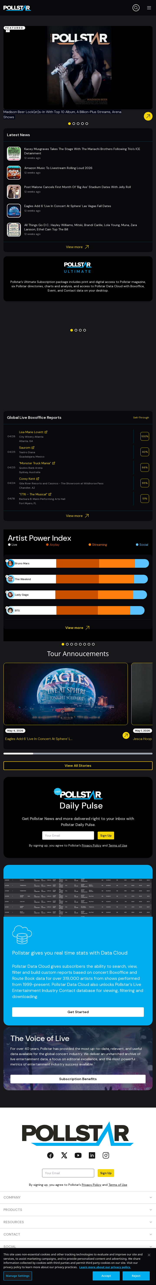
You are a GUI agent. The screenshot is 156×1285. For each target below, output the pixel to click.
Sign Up (106, 835)
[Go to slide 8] (93, 644)
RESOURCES (78, 1222)
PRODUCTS (78, 1209)
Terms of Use (117, 845)
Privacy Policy (91, 845)
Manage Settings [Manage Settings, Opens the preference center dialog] (18, 1276)
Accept (106, 1276)
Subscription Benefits (78, 1079)
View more (78, 247)
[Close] (149, 1255)
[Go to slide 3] (78, 123)
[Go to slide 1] (69, 123)
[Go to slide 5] (86, 123)
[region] (78, 1266)
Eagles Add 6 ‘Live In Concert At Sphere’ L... (38, 739)
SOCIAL (78, 1246)
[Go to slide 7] (89, 644)
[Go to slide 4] (82, 123)
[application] (78, 587)
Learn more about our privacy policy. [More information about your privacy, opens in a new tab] (105, 1267)
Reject (136, 1276)
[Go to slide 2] (73, 123)
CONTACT (78, 1234)
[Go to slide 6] (84, 644)
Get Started (78, 1012)
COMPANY (78, 1197)
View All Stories (78, 765)
